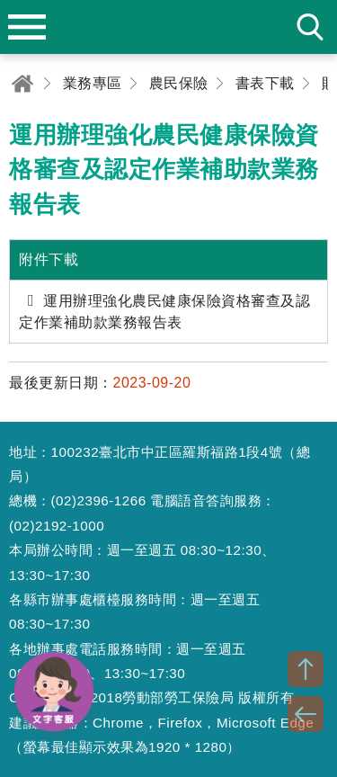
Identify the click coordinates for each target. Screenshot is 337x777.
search (310, 27)
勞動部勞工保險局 (169, 27)
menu (27, 27)
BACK (306, 714)
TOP (306, 669)
